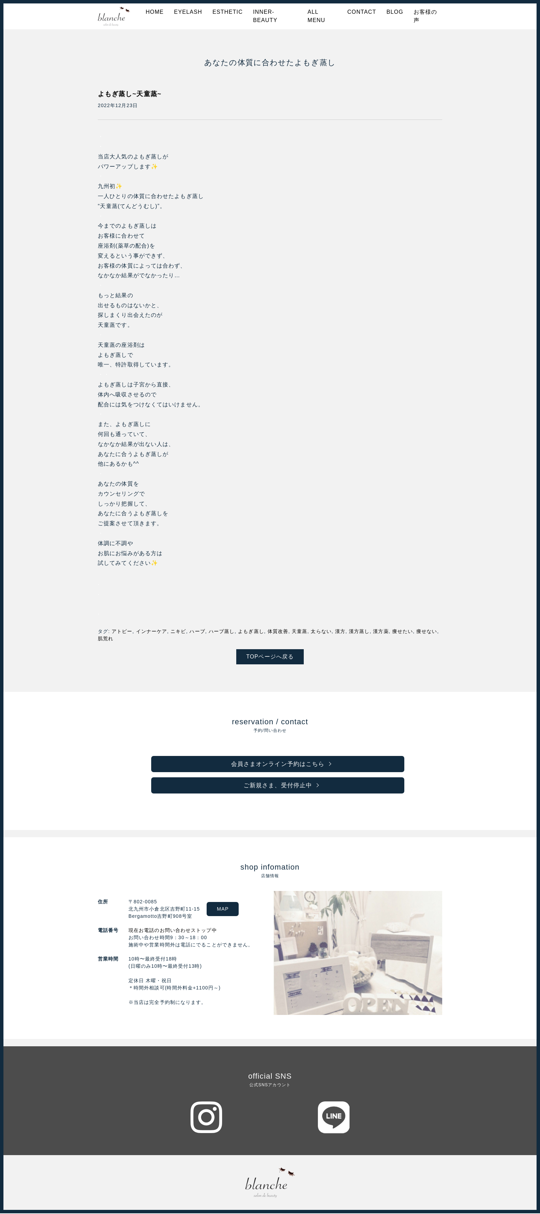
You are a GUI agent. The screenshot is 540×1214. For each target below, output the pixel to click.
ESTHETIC (227, 12)
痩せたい (402, 631)
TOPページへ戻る (270, 657)
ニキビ (178, 631)
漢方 (340, 631)
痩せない (426, 631)
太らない (321, 631)
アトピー (122, 631)
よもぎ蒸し (251, 631)
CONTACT (361, 12)
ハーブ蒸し (222, 631)
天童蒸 (299, 631)
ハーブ (197, 631)
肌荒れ (105, 638)
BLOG (394, 12)
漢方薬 (380, 631)
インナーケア (151, 631)
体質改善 (278, 631)
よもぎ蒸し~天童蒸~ (131, 93)
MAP (224, 909)
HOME (155, 12)
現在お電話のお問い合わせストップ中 (172, 931)
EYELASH (188, 12)
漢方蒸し (359, 631)
